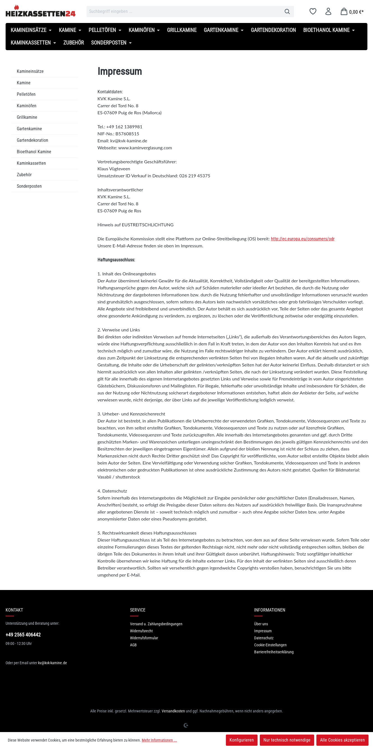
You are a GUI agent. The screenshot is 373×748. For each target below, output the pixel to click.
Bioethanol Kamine (34, 151)
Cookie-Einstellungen (270, 645)
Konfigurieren (242, 740)
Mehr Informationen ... (159, 740)
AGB (133, 645)
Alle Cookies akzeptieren (342, 740)
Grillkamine (27, 117)
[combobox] (184, 11)
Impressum (263, 631)
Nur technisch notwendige (287, 740)
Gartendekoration (32, 140)
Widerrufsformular (144, 638)
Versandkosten (173, 711)
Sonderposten (29, 186)
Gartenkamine (29, 128)
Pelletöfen (26, 94)
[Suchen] (287, 11)
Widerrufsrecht (141, 631)
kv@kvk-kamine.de (52, 663)
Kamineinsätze (30, 71)
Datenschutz (264, 638)
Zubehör (24, 174)
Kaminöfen (26, 105)
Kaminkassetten (31, 163)
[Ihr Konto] (328, 11)
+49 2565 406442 (23, 635)
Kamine (24, 82)
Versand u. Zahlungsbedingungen (156, 624)
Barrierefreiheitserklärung (274, 652)
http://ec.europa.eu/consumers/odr (303, 238)
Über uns (261, 624)
